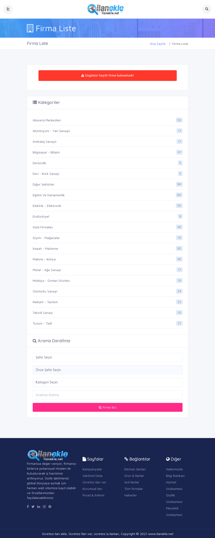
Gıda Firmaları (43, 227)
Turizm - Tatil (42, 323)
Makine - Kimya (44, 259)
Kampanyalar (92, 469)
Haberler (130, 495)
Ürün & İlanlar (134, 476)
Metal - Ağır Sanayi (47, 270)
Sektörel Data (93, 476)
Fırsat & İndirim (93, 495)
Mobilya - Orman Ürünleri (51, 280)
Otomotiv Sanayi (45, 291)
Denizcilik (39, 163)
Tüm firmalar (133, 489)
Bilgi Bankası (175, 476)
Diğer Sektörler (44, 184)
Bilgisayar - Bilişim (46, 152)
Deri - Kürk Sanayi (46, 174)
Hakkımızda (174, 469)
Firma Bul (107, 407)
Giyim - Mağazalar (46, 238)
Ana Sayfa (157, 44)
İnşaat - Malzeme (45, 248)
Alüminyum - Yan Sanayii (51, 131)
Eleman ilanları (135, 469)
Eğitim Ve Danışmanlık (49, 195)
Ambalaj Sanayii (44, 141)
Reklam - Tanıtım (45, 302)
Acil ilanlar (131, 482)
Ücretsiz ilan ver (94, 482)
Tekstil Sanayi (43, 313)
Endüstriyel (41, 216)
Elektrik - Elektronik (47, 206)
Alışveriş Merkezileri (47, 120)
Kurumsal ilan (92, 489)
